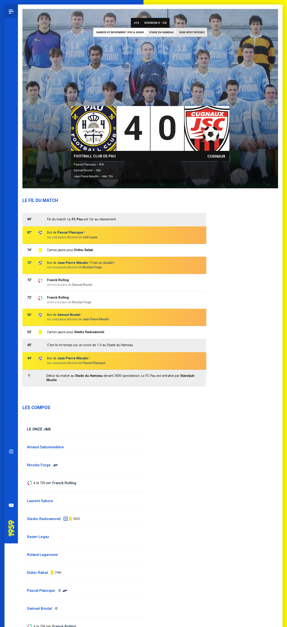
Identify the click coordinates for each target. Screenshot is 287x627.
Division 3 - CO (155, 22)
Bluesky (11, 220)
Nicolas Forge (81, 302)
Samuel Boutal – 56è (87, 170)
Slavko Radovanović (89, 332)
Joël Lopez (90, 237)
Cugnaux (216, 156)
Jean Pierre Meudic (96, 319)
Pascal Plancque (70, 232)
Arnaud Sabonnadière (45, 447)
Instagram (11, 207)
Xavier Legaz (38, 536)
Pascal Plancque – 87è (89, 164)
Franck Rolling (58, 297)
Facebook (11, 234)
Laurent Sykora (40, 501)
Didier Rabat (83, 250)
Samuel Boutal (68, 315)
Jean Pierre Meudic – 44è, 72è (93, 176)
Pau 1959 (12, 277)
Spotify (11, 247)
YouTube (11, 260)
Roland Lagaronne (42, 554)
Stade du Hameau (161, 32)
